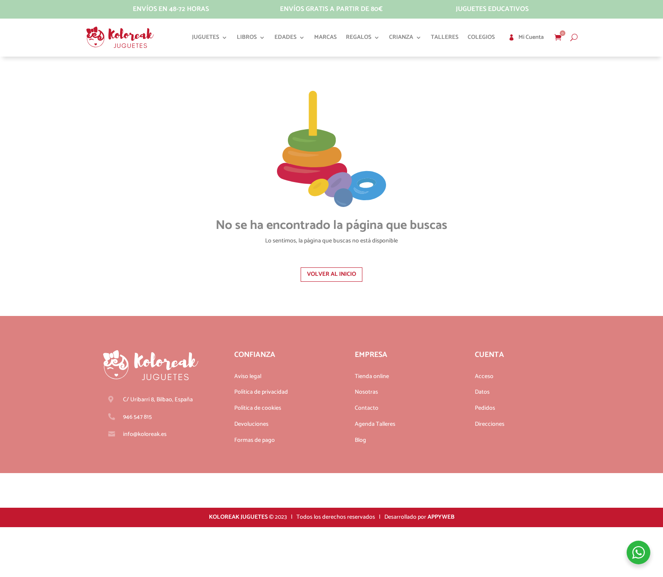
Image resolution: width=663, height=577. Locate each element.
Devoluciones (251, 424)
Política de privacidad (261, 392)
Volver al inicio (331, 274)
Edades (285, 37)
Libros (247, 37)
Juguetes (205, 37)
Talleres (444, 37)
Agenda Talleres (375, 424)
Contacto (366, 408)
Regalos (358, 37)
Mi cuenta (531, 37)
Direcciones (489, 424)
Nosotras (366, 392)
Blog (360, 440)
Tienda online (372, 376)
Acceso (484, 376)
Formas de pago (254, 440)
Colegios (481, 37)
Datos (482, 392)
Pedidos (485, 408)
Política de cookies (257, 408)
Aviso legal (247, 376)
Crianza (401, 37)
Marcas (325, 37)
